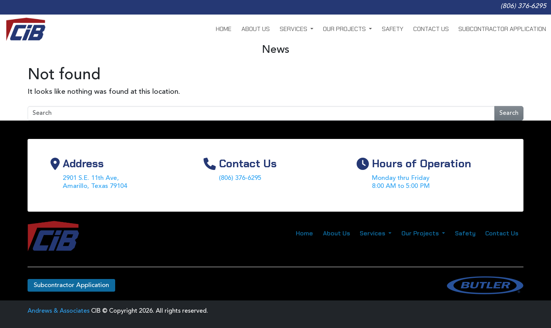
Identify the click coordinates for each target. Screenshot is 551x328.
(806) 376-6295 (523, 6)
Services (294, 29)
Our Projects (345, 29)
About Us (255, 29)
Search (508, 113)
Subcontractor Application (502, 29)
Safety (392, 29)
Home (223, 29)
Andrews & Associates (59, 311)
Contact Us (431, 29)
